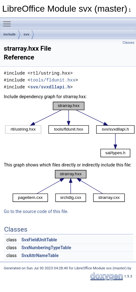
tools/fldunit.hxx (52, 80)
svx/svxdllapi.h (50, 87)
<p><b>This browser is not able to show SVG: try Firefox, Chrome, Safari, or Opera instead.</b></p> (70, 129)
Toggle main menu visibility (8, 21)
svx (26, 34)
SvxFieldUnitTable (39, 239)
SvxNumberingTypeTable (46, 247)
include (9, 34)
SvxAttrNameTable (40, 255)
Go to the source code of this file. (36, 211)
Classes (128, 43)
